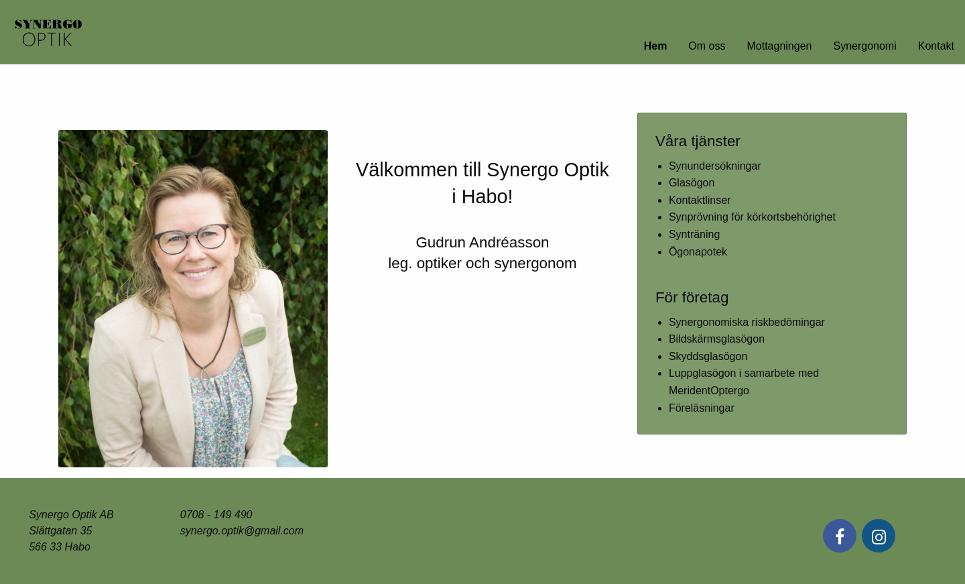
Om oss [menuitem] (706, 46)
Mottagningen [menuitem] (779, 46)
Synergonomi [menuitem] (864, 46)
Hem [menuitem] (655, 46)
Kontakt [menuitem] (936, 46)
